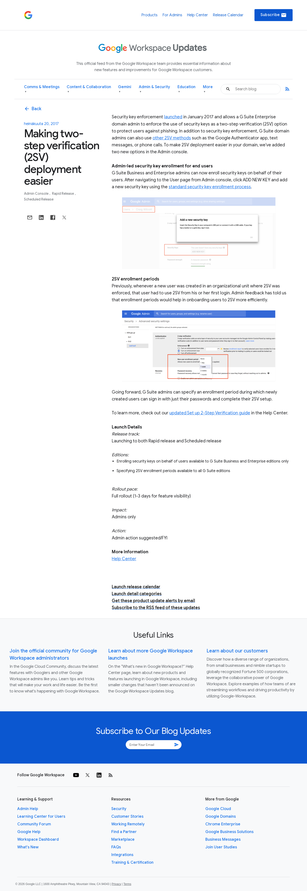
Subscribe (273, 15)
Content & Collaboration (89, 89)
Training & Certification (132, 862)
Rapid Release (63, 193)
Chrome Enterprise (222, 824)
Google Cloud (218, 808)
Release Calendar (228, 15)
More (208, 89)
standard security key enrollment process (210, 186)
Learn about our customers (237, 651)
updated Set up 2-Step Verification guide (209, 413)
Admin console (36, 193)
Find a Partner (124, 831)
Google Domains (220, 816)
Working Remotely (128, 824)
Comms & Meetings (41, 89)
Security (118, 808)
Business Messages (223, 839)
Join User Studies (221, 847)
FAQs (116, 847)
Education (186, 89)
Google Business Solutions (229, 831)
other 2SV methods (172, 138)
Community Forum (34, 824)
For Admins (172, 15)
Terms (127, 884)
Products (149, 15)
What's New (28, 847)
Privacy (116, 884)
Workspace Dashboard (38, 839)
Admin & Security (154, 89)
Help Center (197, 15)
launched (173, 117)
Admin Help (27, 808)
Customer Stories (127, 816)
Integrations (122, 854)
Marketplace (123, 839)
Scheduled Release (38, 199)
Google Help (29, 831)
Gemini (124, 89)
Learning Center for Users (41, 816)
